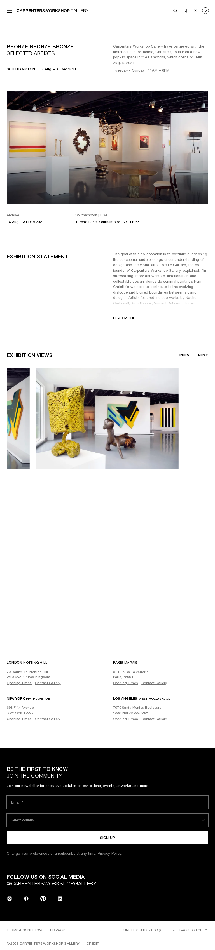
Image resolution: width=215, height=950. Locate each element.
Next (203, 355)
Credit (93, 944)
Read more (124, 318)
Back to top (193, 930)
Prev (184, 355)
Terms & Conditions (25, 930)
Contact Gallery (48, 683)
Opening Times (19, 683)
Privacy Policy (110, 853)
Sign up (107, 838)
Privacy (57, 930)
